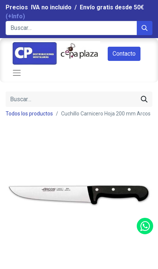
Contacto (124, 53)
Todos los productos (29, 114)
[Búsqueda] (144, 28)
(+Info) (15, 16)
